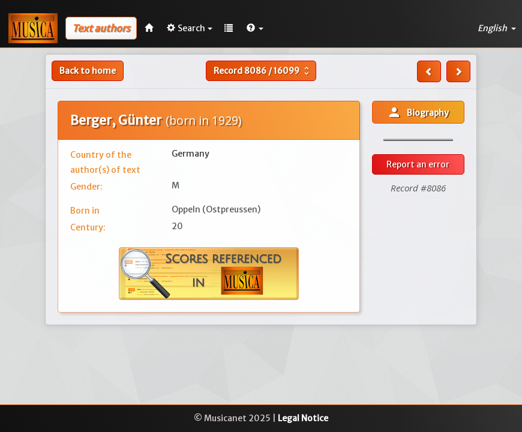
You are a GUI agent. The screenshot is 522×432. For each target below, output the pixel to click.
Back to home (87, 70)
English (497, 28)
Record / (263, 70)
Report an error (417, 164)
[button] (255, 28)
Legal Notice (303, 418)
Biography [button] (418, 112)
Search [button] (189, 28)
